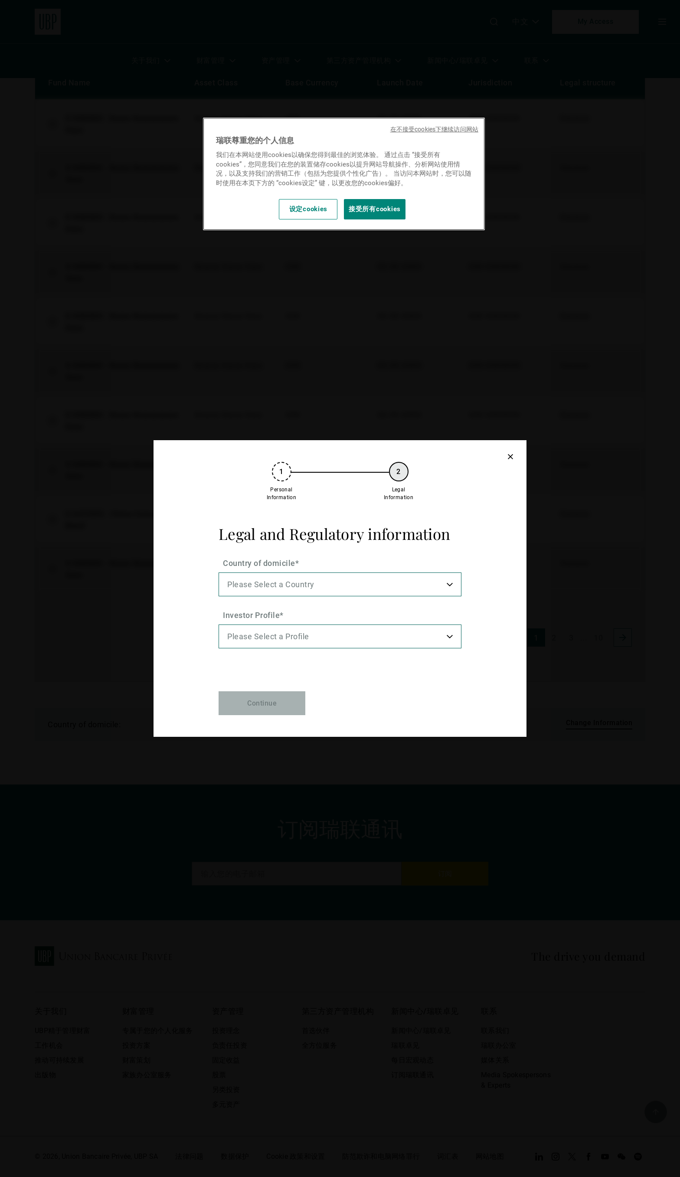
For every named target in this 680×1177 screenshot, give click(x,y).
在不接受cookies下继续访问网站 (434, 129)
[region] (344, 174)
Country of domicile (259, 563)
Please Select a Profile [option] (268, 636)
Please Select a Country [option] (270, 584)
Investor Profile (251, 615)
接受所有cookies (375, 209)
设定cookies (308, 209)
